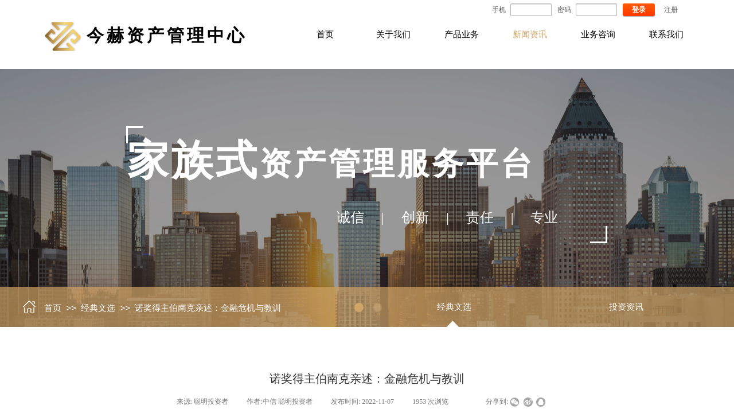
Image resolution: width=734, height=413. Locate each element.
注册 (671, 10)
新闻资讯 (530, 34)
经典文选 (98, 308)
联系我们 (666, 34)
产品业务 (461, 34)
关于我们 (393, 34)
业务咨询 (598, 34)
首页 (325, 34)
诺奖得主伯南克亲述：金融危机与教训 (208, 308)
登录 (639, 10)
